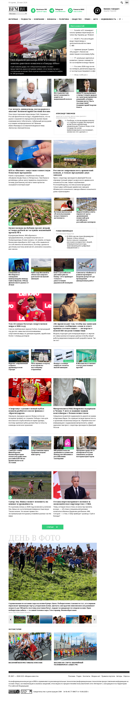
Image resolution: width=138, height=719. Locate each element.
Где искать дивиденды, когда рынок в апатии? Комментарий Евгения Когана (28, 112)
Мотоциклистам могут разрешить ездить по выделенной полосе (63, 97)
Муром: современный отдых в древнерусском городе (18, 379)
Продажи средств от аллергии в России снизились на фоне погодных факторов (85, 472)
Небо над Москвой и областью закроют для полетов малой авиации (40, 282)
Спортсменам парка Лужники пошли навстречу (40, 471)
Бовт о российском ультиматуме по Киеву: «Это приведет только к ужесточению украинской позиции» (63, 284)
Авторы (119, 700)
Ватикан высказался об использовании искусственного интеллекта (63, 219)
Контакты (86, 700)
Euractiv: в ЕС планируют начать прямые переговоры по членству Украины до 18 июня (82, 32)
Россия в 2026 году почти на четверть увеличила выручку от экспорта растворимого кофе (82, 68)
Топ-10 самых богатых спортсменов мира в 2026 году (27, 332)
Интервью (13, 19)
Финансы (51, 19)
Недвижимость (108, 19)
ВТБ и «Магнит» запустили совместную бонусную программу (30, 173)
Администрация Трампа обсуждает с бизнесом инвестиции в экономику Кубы (82, 51)
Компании (39, 19)
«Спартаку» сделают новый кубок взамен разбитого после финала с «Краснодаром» (30, 424)
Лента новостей (77, 26)
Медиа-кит (95, 700)
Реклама (71, 700)
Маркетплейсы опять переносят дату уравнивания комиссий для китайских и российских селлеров (86, 221)
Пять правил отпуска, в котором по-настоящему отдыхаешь (40, 379)
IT (120, 19)
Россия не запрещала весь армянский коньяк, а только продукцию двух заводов (71, 174)
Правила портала (108, 700)
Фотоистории (15, 653)
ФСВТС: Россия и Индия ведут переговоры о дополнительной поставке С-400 (82, 42)
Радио (79, 700)
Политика (64, 19)
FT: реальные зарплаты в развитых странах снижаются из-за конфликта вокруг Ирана (82, 60)
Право (87, 19)
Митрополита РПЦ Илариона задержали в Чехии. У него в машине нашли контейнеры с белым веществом (72, 426)
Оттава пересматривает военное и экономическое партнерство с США (73, 524)
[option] (53, 595)
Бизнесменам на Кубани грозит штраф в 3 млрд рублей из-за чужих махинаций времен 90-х (28, 234)
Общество (77, 19)
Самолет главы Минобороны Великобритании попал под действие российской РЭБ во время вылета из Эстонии (17, 475)
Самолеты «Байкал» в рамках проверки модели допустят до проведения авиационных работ (86, 283)
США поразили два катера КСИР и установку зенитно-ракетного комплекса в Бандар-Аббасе (37, 59)
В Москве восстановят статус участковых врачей (86, 378)
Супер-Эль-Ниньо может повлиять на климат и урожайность (30, 522)
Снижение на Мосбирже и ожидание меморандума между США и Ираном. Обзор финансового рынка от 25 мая (19, 285)
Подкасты (26, 19)
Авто (95, 19)
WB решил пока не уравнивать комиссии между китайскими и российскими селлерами (63, 473)
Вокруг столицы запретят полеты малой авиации (61, 378)
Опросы (126, 700)
